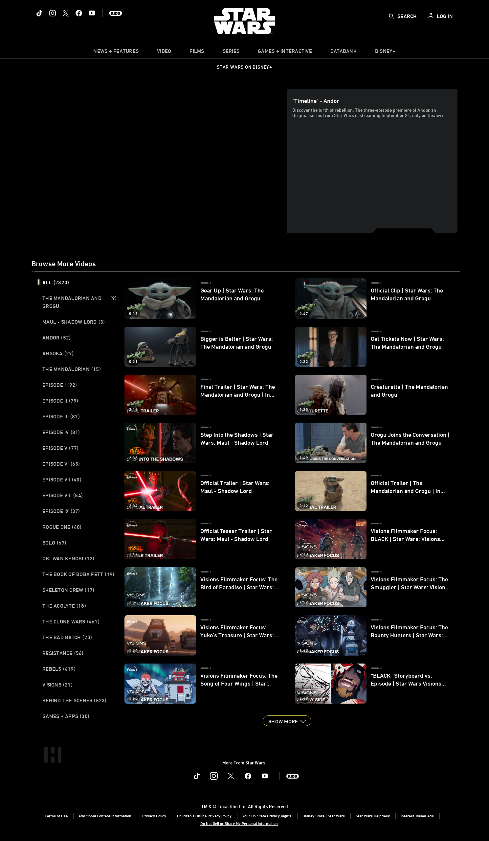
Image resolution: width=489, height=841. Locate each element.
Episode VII (61, 479)
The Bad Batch (67, 637)
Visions (57, 685)
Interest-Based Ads (417, 815)
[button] (287, 720)
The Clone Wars (71, 621)
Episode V (60, 448)
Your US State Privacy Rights (267, 815)
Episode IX (61, 511)
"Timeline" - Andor (315, 100)
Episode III (61, 416)
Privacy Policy (154, 815)
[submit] (391, 16)
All (55, 282)
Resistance (63, 653)
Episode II (60, 401)
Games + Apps (65, 716)
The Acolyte (64, 606)
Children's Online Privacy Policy (204, 815)
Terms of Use (56, 815)
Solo (54, 543)
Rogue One (61, 527)
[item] (116, 52)
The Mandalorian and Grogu (79, 302)
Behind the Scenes (74, 700)
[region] (160, 161)
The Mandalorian (71, 369)
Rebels (59, 669)
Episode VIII (62, 495)
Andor (56, 337)
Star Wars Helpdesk (373, 815)
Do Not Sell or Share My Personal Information (239, 823)
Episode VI (61, 464)
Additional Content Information (104, 815)
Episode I (59, 385)
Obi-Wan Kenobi (68, 558)
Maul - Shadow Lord (73, 322)
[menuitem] (164, 52)
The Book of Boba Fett (78, 574)
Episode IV (61, 432)
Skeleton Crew (68, 590)
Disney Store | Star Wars (323, 815)
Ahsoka (58, 353)
